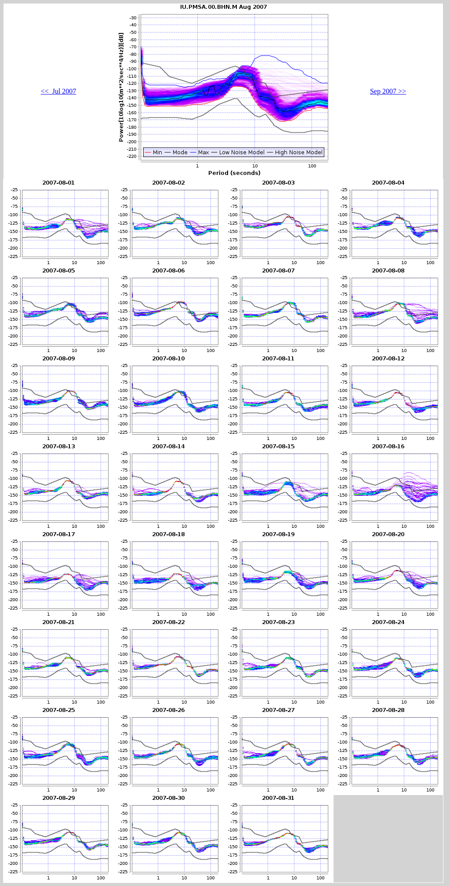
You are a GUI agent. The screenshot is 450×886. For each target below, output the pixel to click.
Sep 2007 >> (388, 91)
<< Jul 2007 (58, 91)
